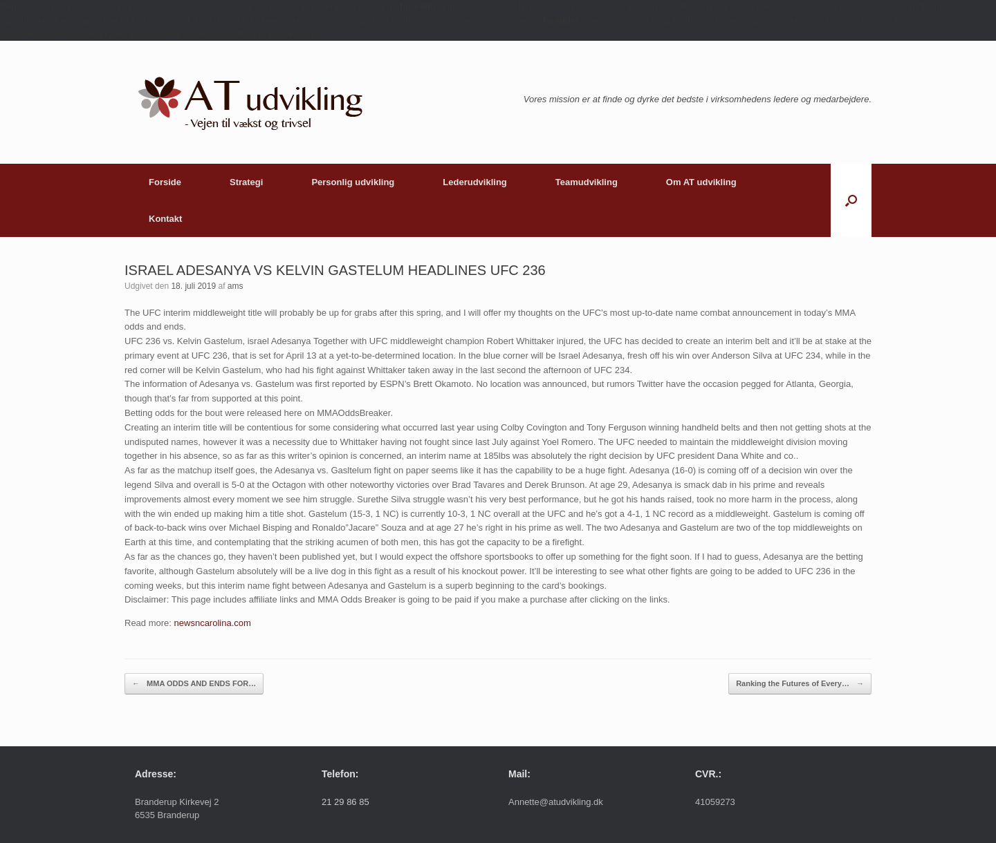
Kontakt (165, 219)
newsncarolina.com (212, 623)
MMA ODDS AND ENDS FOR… (194, 684)
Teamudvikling (586, 182)
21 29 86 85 (345, 802)
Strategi (246, 182)
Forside (165, 182)
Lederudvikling (474, 182)
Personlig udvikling (352, 182)
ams (235, 286)
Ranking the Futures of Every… (800, 684)
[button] (851, 200)
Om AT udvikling (701, 182)
